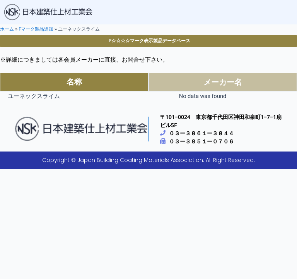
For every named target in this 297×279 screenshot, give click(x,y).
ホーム (7, 29)
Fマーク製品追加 (36, 29)
